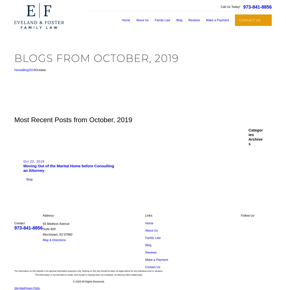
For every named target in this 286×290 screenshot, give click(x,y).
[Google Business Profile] (261, 223)
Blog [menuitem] (179, 20)
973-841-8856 (257, 7)
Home (149, 223)
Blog (148, 245)
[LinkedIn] (243, 223)
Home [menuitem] (126, 20)
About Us (151, 230)
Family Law (153, 238)
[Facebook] (252, 223)
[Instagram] (269, 223)
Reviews (151, 252)
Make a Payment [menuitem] (217, 20)
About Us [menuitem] (142, 20)
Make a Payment (156, 260)
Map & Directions (54, 240)
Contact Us (152, 267)
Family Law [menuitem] (162, 20)
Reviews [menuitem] (194, 20)
